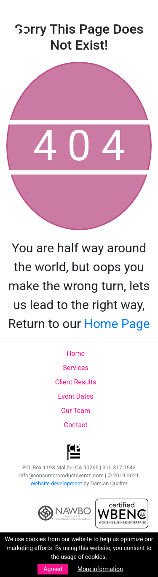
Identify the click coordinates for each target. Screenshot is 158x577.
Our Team (75, 411)
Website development (56, 483)
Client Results (75, 382)
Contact (76, 425)
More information (100, 569)
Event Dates (75, 396)
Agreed (52, 569)
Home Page (117, 323)
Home (76, 353)
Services (75, 368)
